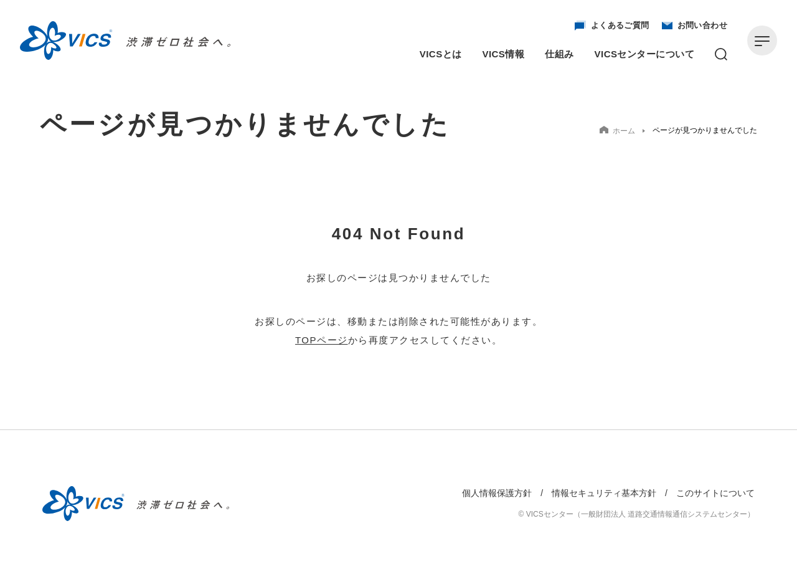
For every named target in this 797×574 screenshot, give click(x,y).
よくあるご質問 (612, 26)
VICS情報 (504, 54)
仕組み (559, 54)
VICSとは (441, 54)
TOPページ (321, 340)
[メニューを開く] (762, 40)
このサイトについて (715, 493)
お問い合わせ (694, 25)
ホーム (617, 130)
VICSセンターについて (644, 54)
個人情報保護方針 (497, 493)
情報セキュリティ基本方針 (604, 493)
